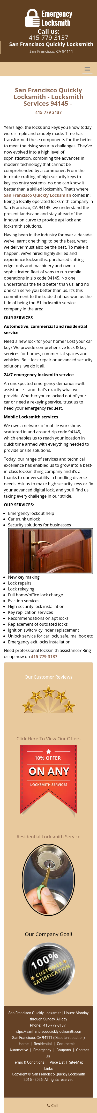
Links (48, 1068)
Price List (57, 1062)
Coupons (63, 1050)
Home (24, 1044)
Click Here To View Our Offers (48, 738)
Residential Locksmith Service (48, 836)
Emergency (42, 1050)
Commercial (66, 1044)
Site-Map (76, 1062)
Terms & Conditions (28, 1062)
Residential (43, 1044)
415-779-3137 (48, 37)
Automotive (19, 1050)
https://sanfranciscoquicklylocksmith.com (49, 1031)
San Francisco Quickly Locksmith (37, 195)
